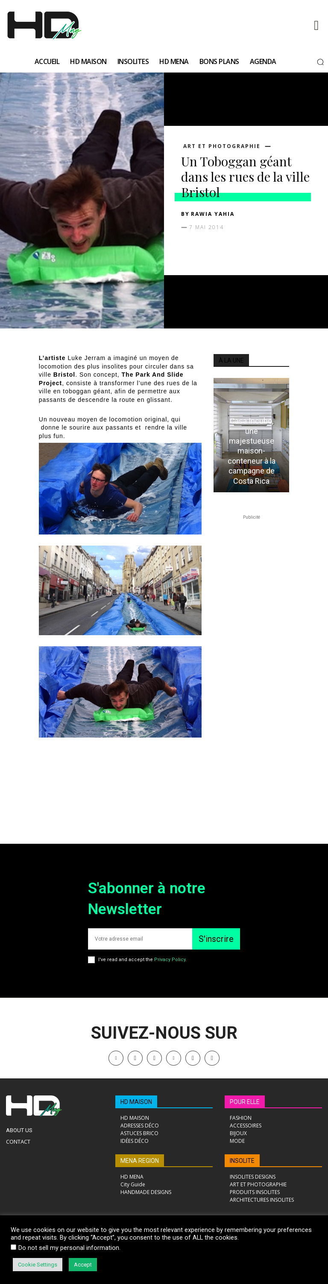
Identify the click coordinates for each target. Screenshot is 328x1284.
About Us (19, 1130)
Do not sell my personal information (68, 1248)
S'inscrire (216, 939)
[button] (320, 62)
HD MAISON (136, 1101)
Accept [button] (83, 1264)
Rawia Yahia (212, 214)
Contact (18, 1141)
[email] (140, 939)
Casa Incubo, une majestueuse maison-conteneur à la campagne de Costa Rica (251, 450)
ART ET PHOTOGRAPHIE (222, 146)
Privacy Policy (169, 959)
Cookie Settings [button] (37, 1264)
